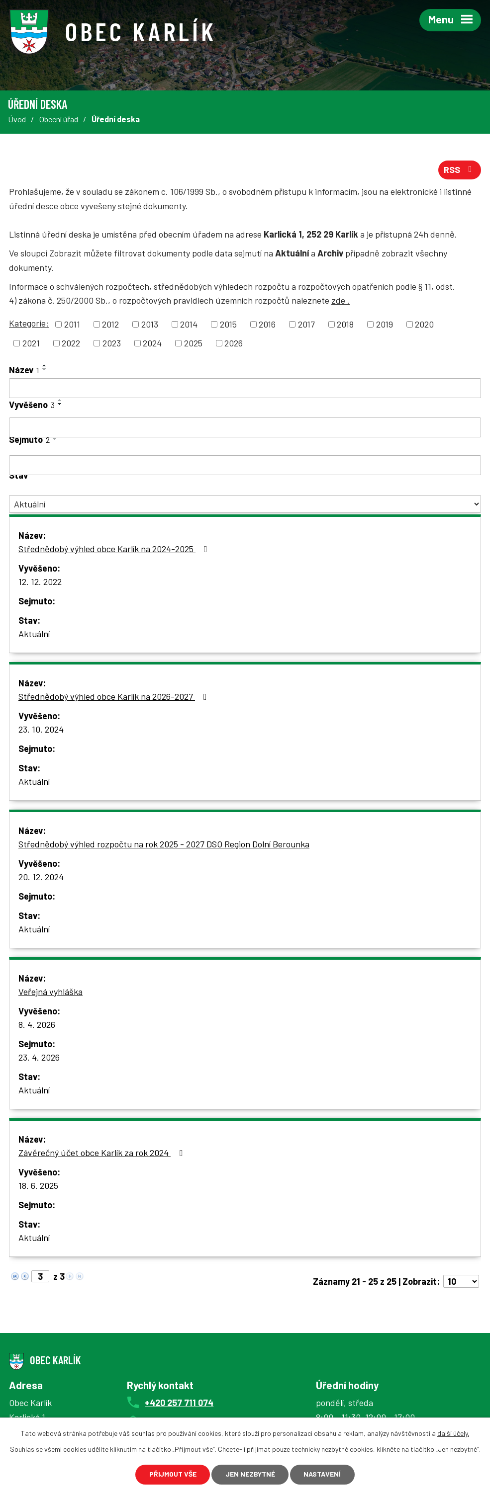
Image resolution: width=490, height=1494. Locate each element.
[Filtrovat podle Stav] (245, 504)
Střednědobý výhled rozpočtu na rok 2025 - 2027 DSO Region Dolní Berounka (163, 844)
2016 (267, 324)
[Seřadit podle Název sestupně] (44, 370)
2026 (233, 343)
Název (24, 370)
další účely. (453, 1433)
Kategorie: (29, 323)
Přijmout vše (172, 1474)
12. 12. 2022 (40, 582)
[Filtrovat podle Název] (245, 389)
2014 (188, 324)
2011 (72, 324)
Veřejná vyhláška (50, 992)
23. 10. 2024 (41, 729)
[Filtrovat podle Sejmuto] (245, 466)
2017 (306, 324)
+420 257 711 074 (179, 1402)
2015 (228, 324)
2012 (110, 324)
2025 (193, 343)
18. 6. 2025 (38, 1185)
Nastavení (323, 1474)
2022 (71, 343)
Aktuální (34, 634)
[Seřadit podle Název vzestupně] (44, 366)
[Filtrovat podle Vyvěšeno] (245, 428)
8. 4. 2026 (36, 1024)
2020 (424, 324)
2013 (149, 324)
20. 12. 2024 (41, 877)
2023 (111, 343)
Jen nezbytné (250, 1474)
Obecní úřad (58, 119)
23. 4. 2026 (39, 1057)
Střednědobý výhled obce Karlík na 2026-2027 (114, 696)
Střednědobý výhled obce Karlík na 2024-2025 (114, 549)
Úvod (17, 119)
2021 (31, 343)
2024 (152, 343)
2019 (384, 324)
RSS (460, 170)
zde (340, 300)
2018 (345, 324)
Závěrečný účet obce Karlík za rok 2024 (102, 1153)
